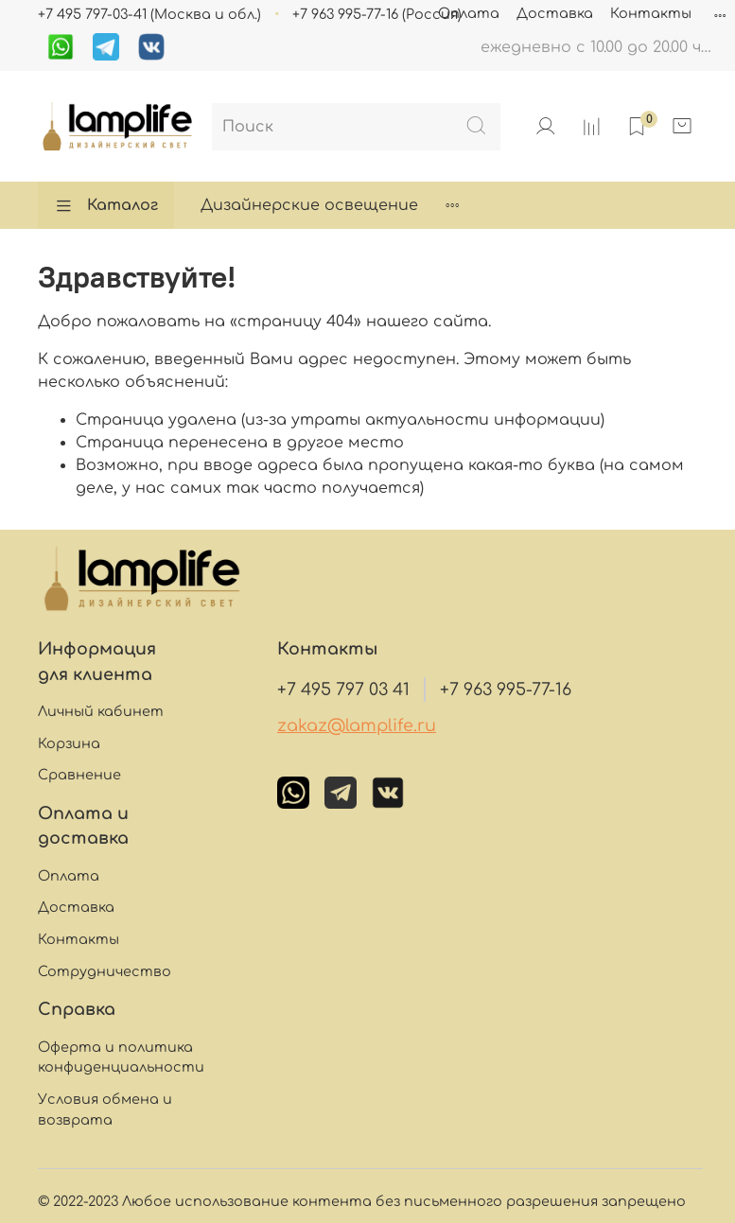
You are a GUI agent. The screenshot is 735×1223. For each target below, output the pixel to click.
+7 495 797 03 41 (343, 689)
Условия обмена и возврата (105, 1109)
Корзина (69, 743)
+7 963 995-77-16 (505, 689)
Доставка (554, 13)
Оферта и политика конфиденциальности (121, 1057)
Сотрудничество (104, 971)
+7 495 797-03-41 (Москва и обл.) (149, 14)
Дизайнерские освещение (309, 205)
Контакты (650, 13)
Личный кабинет (101, 711)
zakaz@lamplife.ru (356, 725)
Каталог (106, 205)
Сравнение (79, 774)
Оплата (468, 13)
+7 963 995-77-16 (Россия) (377, 14)
